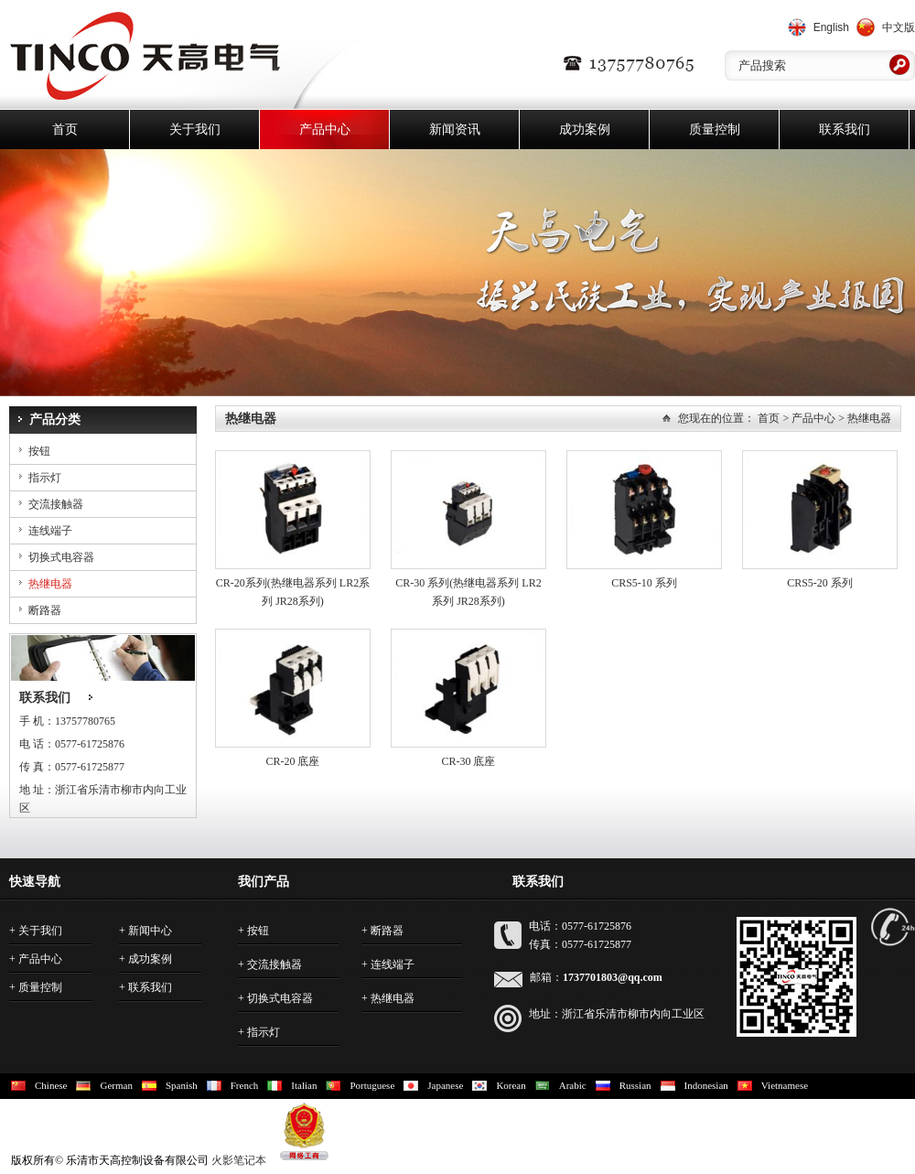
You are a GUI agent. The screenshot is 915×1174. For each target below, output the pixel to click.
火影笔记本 (238, 1160)
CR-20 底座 (292, 761)
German (116, 1085)
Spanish (182, 1085)
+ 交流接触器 (270, 964)
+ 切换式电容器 (275, 998)
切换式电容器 (61, 557)
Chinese (51, 1085)
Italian (304, 1085)
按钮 (39, 451)
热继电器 (50, 583)
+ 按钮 (253, 930)
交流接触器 (55, 504)
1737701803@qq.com (612, 977)
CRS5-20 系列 (820, 582)
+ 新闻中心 (145, 930)
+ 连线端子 (387, 964)
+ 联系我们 (145, 987)
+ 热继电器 (387, 998)
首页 (65, 129)
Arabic (573, 1085)
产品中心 (324, 129)
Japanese (445, 1085)
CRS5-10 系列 (644, 582)
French (245, 1085)
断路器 (44, 610)
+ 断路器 (382, 930)
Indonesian (706, 1085)
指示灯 (44, 477)
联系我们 (844, 129)
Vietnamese (784, 1085)
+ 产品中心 (35, 959)
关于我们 (195, 129)
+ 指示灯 (259, 1032)
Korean (510, 1085)
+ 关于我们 (35, 930)
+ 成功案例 (145, 959)
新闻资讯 (454, 129)
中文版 (898, 27)
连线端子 (50, 530)
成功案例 (584, 129)
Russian (635, 1085)
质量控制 (714, 129)
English (831, 27)
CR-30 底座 (468, 761)
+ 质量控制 (35, 987)
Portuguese (372, 1085)
